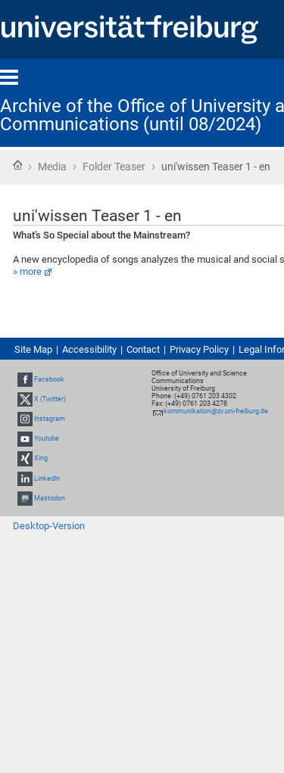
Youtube (46, 438)
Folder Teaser (114, 167)
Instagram (49, 418)
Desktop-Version (49, 525)
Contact (143, 349)
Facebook (49, 379)
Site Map (33, 349)
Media (52, 167)
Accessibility (89, 349)
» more (27, 271)
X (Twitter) (50, 399)
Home (17, 165)
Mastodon (49, 498)
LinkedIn (47, 478)
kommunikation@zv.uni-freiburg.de (216, 411)
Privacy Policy (199, 349)
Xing (41, 459)
